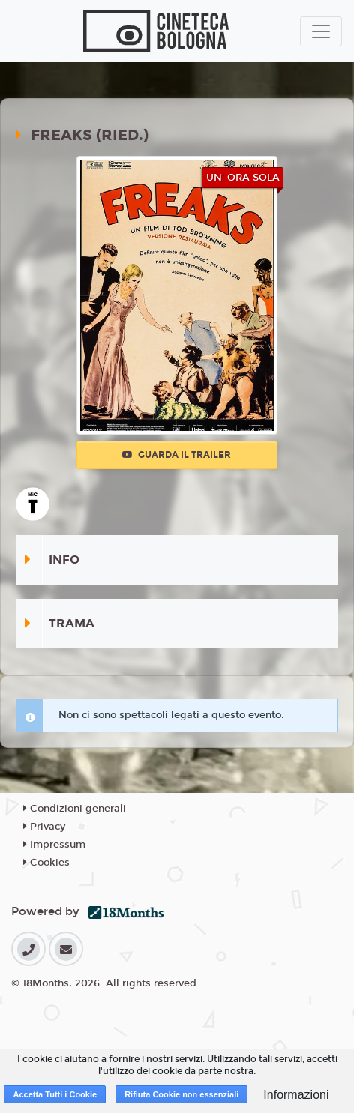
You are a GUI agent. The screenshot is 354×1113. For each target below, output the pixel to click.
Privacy (44, 827)
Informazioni (295, 1094)
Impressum (54, 845)
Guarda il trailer (176, 455)
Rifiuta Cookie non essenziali (181, 1094)
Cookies (46, 863)
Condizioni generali (74, 809)
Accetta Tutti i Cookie (55, 1094)
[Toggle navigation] (321, 31)
